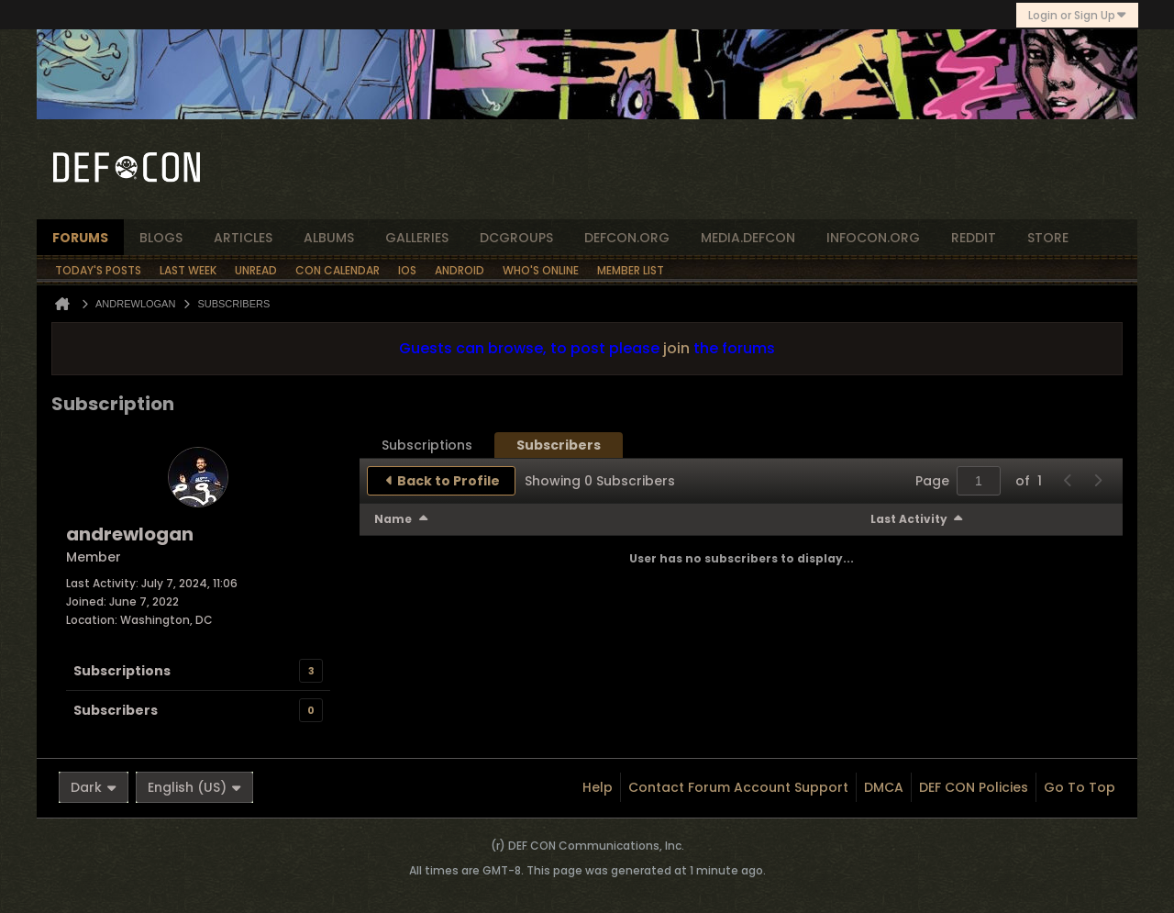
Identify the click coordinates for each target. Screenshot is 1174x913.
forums (80, 237)
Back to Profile (448, 481)
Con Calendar (337, 270)
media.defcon (748, 237)
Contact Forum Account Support (738, 787)
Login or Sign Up (1077, 15)
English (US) (194, 787)
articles (243, 237)
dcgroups (516, 237)
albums (329, 237)
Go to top (1079, 787)
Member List (630, 270)
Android (459, 270)
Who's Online (541, 270)
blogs (161, 237)
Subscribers (115, 710)
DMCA (883, 787)
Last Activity (908, 519)
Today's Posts (98, 270)
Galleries (417, 237)
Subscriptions (122, 671)
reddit (973, 237)
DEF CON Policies (973, 787)
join (676, 348)
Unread (256, 270)
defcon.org (627, 237)
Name (393, 519)
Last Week (188, 270)
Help (597, 787)
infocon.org (873, 237)
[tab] (427, 445)
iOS (407, 270)
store (1048, 237)
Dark (93, 787)
